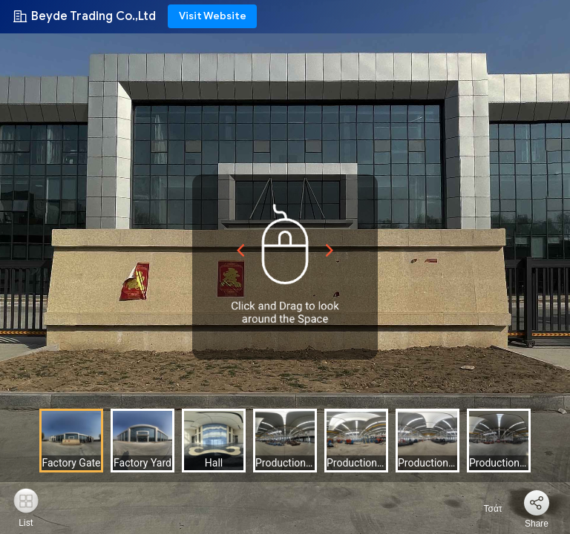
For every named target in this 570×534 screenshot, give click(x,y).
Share (536, 523)
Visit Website (212, 16)
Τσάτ (484, 508)
